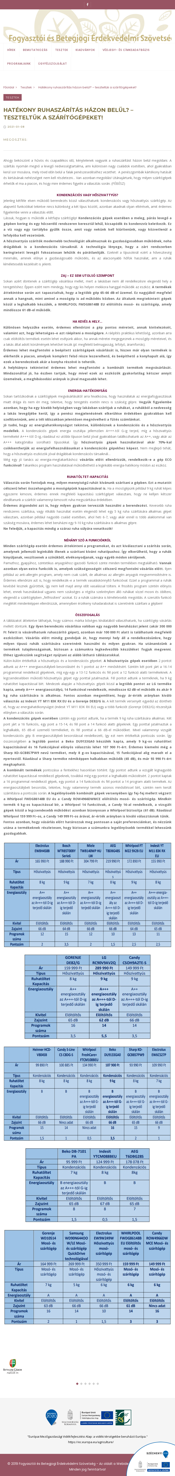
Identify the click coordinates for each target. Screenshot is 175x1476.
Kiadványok (85, 50)
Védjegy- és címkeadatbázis (126, 50)
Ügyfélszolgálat (52, 64)
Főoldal (8, 87)
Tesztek (61, 50)
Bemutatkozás (35, 50)
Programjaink (19, 64)
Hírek (11, 50)
